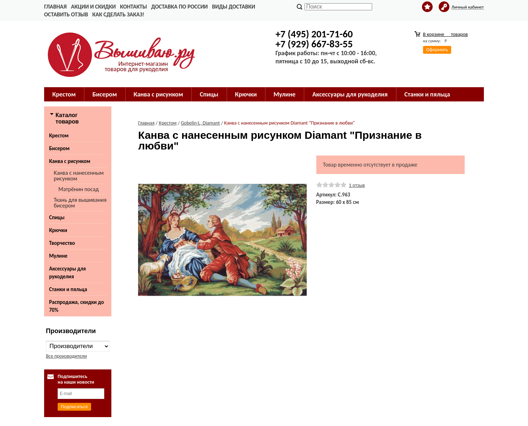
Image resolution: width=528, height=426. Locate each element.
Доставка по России (179, 6)
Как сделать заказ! (118, 14)
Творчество (62, 243)
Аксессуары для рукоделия (350, 94)
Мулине (285, 94)
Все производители (66, 356)
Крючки (246, 94)
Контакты (133, 6)
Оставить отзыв (66, 14)
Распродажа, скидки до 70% (76, 306)
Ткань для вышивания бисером (80, 202)
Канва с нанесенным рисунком (79, 175)
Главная (55, 6)
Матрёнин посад (78, 189)
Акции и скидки (93, 6)
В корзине (445, 34)
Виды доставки (233, 6)
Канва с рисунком (158, 94)
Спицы (209, 94)
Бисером (105, 94)
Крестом (64, 94)
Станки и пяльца (427, 94)
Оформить (437, 50)
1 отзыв (357, 185)
